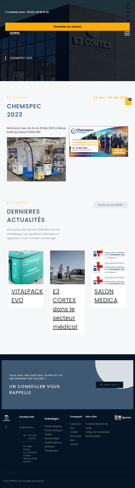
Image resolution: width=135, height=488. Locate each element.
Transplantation (51, 450)
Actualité (74, 432)
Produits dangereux (53, 426)
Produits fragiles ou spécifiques (53, 444)
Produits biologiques (53, 430)
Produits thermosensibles (51, 436)
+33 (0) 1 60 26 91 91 (37, 12)
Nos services (76, 436)
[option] (128, 8)
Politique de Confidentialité (98, 432)
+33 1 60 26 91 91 (32, 437)
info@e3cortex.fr (26, 427)
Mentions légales (93, 436)
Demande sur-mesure (67, 26)
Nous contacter (74, 442)
